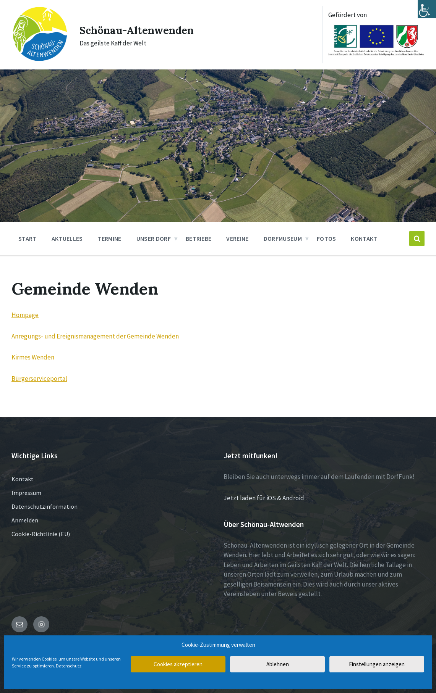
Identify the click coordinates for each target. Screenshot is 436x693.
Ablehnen (277, 664)
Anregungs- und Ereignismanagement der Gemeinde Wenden (95, 335)
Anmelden (24, 520)
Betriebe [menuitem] (199, 238)
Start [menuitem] (27, 238)
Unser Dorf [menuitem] (153, 238)
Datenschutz (68, 666)
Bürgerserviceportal (39, 378)
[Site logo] (38, 58)
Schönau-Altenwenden (140, 29)
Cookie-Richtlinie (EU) (40, 533)
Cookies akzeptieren (178, 664)
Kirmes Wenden (32, 357)
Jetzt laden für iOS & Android (264, 497)
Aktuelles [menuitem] (67, 238)
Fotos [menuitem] (326, 238)
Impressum (26, 492)
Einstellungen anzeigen (377, 664)
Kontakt (22, 478)
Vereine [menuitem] (237, 238)
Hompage (25, 314)
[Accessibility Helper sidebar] (427, 9)
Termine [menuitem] (109, 238)
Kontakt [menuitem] (364, 238)
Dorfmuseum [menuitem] (283, 238)
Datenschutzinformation (44, 506)
